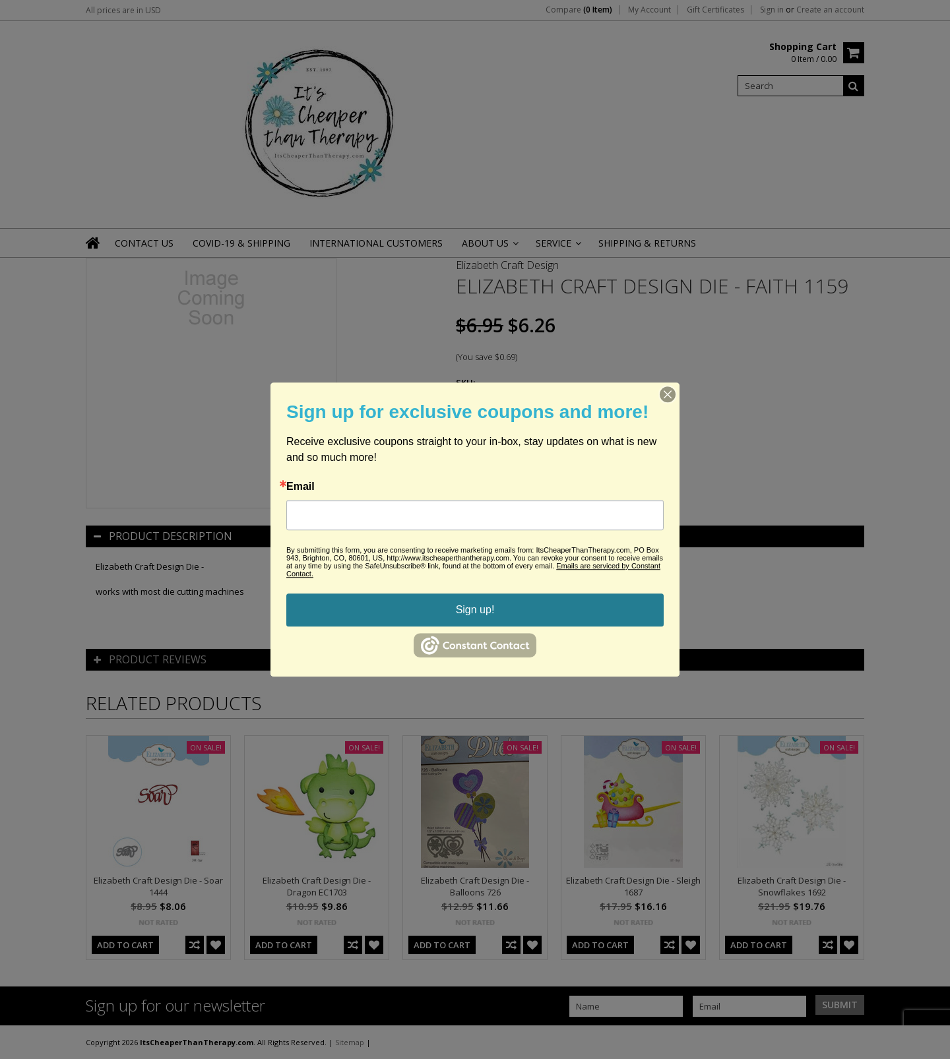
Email (300, 486)
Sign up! (475, 609)
